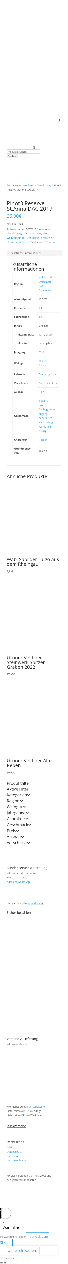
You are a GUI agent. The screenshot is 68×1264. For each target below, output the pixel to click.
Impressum (13, 1156)
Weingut (16, 807)
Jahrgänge (18, 813)
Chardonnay (44, 185)
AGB (9, 1147)
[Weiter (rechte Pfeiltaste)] (5, 1262)
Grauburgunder (32, 233)
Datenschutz (14, 1151)
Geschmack (19, 825)
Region (15, 801)
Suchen (12, 156)
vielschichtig (45, 422)
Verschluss (18, 843)
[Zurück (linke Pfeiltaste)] (1, 1262)
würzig (42, 431)
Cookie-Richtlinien (17, 1160)
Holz (41, 392)
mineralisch (45, 418)
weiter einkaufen (22, 1250)
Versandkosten (37, 1106)
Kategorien (18, 795)
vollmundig (44, 426)
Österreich (44, 290)
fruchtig (43, 409)
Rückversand (16, 1126)
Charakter (18, 819)
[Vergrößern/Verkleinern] (1, 1258)
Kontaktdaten (36, 903)
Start (10, 185)
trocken (43, 439)
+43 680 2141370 (25, 22)
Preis (13, 831)
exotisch (43, 405)
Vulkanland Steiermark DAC (45, 282)
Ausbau (15, 837)
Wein (18, 185)
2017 (41, 352)
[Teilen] (8, 1258)
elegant (42, 400)
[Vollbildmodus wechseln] (5, 1258)
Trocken (50, 242)
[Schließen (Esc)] (12, 1258)
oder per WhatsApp (18, 882)
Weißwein (28, 185)
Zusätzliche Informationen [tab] (26, 253)
